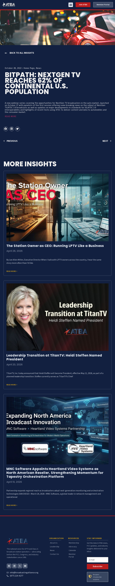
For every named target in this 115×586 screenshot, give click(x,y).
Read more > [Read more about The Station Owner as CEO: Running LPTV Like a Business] (11, 271)
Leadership (54, 546)
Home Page (29, 68)
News (38, 68)
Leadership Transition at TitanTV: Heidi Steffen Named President (54, 357)
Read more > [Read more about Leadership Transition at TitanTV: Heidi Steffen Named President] (11, 384)
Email (89, 556)
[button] (70, 5)
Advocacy (73, 546)
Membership (74, 543)
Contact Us (54, 554)
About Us (54, 543)
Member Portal (72, 555)
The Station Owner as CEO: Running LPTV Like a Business (55, 246)
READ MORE (10, 116)
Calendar (72, 550)
